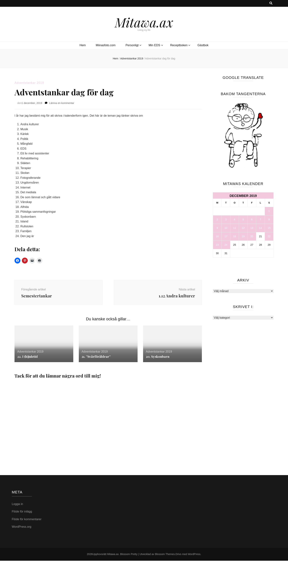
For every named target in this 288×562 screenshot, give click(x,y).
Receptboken (179, 45)
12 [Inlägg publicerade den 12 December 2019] (243, 227)
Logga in (17, 505)
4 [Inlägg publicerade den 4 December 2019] (234, 219)
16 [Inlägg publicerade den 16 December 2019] (217, 236)
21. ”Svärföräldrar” (96, 358)
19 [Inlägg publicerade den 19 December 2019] (243, 236)
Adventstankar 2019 (29, 82)
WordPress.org (21, 528)
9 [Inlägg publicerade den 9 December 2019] (217, 227)
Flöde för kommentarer (27, 520)
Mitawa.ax (144, 22)
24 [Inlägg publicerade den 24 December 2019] (225, 244)
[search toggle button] (270, 3)
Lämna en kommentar (61, 103)
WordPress (194, 555)
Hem (83, 45)
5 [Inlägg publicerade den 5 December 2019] (243, 219)
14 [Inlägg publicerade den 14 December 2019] (260, 227)
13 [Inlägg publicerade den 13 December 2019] (251, 227)
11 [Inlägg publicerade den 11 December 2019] (234, 227)
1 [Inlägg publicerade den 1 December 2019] (269, 211)
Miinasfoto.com (106, 45)
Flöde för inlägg (22, 512)
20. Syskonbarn (158, 358)
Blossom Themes (165, 555)
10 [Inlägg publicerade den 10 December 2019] (225, 227)
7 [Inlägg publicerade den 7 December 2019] (260, 219)
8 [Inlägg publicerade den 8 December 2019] (269, 219)
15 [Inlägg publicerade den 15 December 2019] (269, 227)
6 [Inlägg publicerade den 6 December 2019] (252, 219)
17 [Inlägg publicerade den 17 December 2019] (225, 236)
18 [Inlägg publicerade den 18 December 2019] (234, 236)
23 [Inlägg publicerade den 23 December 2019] (217, 244)
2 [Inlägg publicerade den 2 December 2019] (217, 219)
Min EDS (154, 45)
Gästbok (202, 45)
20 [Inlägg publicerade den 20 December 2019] (251, 236)
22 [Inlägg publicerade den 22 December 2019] (269, 236)
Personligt (131, 45)
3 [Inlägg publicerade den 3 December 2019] (226, 219)
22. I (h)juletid (27, 358)
